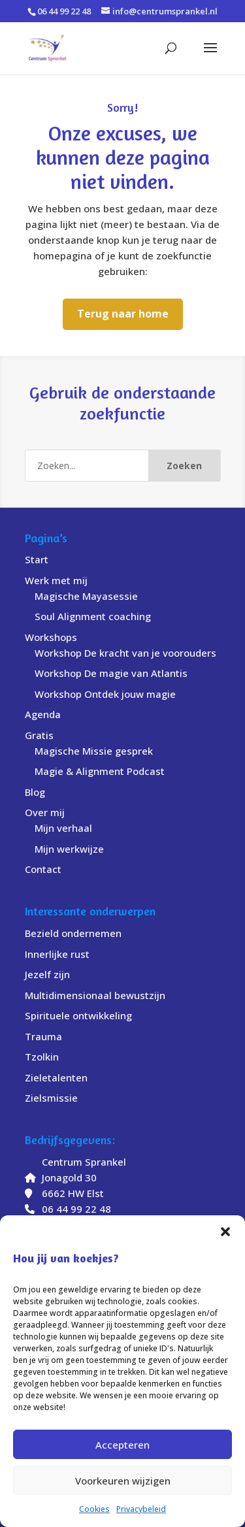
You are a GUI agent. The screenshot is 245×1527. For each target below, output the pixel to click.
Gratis (39, 735)
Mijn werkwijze (69, 848)
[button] (225, 1231)
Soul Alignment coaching (93, 616)
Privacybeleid (141, 1509)
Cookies (94, 1509)
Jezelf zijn (47, 974)
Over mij (45, 812)
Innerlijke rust (57, 954)
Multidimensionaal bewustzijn (95, 995)
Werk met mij (56, 580)
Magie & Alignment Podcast (100, 771)
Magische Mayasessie (86, 595)
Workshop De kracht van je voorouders (125, 652)
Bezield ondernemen (73, 933)
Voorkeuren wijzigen (123, 1480)
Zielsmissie (51, 1097)
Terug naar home (123, 313)
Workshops (51, 637)
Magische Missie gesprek (94, 750)
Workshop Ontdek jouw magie (105, 693)
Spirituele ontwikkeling (78, 1015)
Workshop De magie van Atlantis (111, 673)
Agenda (43, 714)
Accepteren (122, 1444)
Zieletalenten (56, 1077)
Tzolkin (42, 1056)
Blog (35, 791)
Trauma (43, 1036)
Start (36, 559)
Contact (43, 869)
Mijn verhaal (63, 827)
